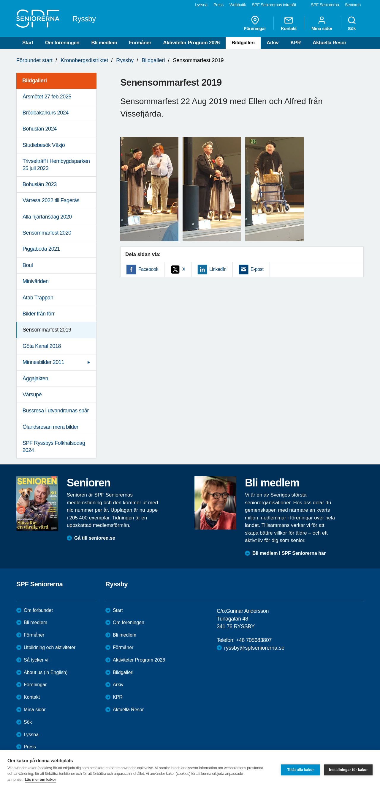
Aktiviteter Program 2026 (191, 42)
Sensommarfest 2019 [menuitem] (47, 330)
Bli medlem (104, 42)
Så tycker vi (36, 659)
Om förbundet (38, 610)
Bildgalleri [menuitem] (34, 81)
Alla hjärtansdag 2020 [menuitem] (47, 217)
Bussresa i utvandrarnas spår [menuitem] (56, 411)
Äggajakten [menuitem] (35, 378)
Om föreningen (62, 42)
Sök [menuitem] (351, 23)
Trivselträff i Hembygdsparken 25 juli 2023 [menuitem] (56, 164)
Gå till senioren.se (94, 538)
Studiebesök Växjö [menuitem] (44, 145)
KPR (295, 42)
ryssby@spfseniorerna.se (254, 648)
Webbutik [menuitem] (237, 4)
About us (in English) (46, 672)
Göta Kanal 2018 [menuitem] (42, 346)
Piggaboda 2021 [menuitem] (41, 249)
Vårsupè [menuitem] (32, 395)
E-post (257, 269)
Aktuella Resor (329, 42)
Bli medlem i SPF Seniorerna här (289, 553)
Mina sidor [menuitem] (321, 23)
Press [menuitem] (218, 4)
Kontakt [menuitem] (289, 23)
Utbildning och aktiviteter (49, 647)
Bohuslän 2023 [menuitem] (40, 184)
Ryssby (125, 60)
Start (27, 42)
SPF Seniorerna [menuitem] (325, 4)
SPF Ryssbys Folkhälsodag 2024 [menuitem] (54, 446)
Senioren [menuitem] (353, 4)
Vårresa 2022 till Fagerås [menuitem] (51, 200)
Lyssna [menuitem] (201, 4)
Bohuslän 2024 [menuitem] (40, 129)
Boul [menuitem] (28, 265)
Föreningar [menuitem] (255, 23)
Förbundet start (34, 60)
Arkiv (273, 42)
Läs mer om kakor (40, 779)
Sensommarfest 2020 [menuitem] (47, 233)
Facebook (148, 269)
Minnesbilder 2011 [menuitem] (43, 362)
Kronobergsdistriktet (84, 60)
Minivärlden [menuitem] (36, 281)
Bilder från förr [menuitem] (39, 314)
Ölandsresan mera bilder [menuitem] (50, 427)
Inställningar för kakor (348, 770)
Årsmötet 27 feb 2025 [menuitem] (47, 97)
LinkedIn (217, 269)
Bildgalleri (243, 42)
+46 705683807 (253, 640)
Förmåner (140, 42)
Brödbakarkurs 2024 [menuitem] (46, 113)
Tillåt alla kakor (300, 770)
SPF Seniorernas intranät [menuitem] (274, 4)
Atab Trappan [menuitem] (38, 298)
